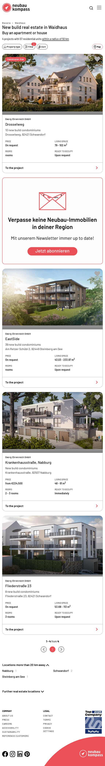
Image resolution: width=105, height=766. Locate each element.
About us (7, 715)
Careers (7, 723)
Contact (48, 715)
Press (5, 719)
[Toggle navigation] (99, 7)
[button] (52, 221)
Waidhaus (20, 23)
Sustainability (11, 731)
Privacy (47, 723)
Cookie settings (48, 729)
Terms (47, 719)
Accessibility (10, 727)
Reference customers (15, 736)
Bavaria (6, 23)
